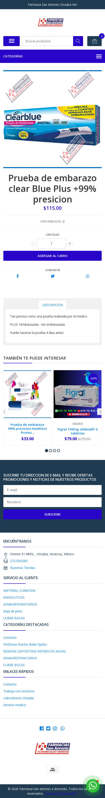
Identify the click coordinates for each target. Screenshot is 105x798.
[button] (47, 450)
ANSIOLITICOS (14, 597)
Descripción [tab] (52, 305)
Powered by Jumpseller (61, 793)
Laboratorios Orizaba (18, 698)
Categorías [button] (52, 56)
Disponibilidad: (51, 221)
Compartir (52, 270)
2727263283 (19, 561)
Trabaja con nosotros (19, 691)
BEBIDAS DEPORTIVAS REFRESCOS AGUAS (34, 651)
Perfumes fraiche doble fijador (25, 644)
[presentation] (4, 411)
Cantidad (52, 235)
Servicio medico (14, 705)
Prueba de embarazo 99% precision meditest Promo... (27, 428)
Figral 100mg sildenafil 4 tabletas (77, 431)
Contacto (10, 637)
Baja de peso (12, 611)
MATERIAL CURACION (19, 590)
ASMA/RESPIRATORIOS (20, 604)
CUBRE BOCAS (14, 618)
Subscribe (52, 514)
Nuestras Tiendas (22, 568)
